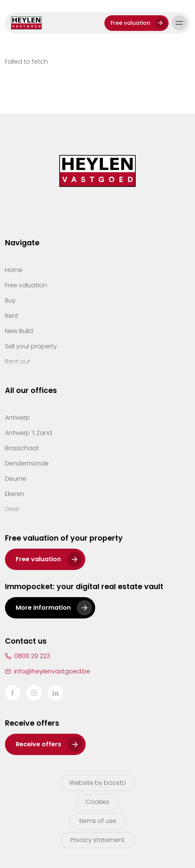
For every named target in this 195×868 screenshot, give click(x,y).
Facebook (12, 693)
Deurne (15, 478)
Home (14, 270)
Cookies (97, 801)
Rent (11, 315)
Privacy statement (97, 840)
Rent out (17, 361)
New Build (19, 331)
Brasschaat (22, 448)
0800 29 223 (32, 656)
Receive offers (38, 744)
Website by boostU (97, 782)
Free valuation (130, 23)
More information (43, 607)
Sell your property (31, 346)
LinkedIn (55, 693)
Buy (10, 300)
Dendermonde (27, 463)
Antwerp (17, 417)
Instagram (34, 693)
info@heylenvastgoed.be (52, 671)
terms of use (97, 820)
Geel (12, 509)
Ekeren (14, 494)
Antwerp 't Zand (28, 432)
